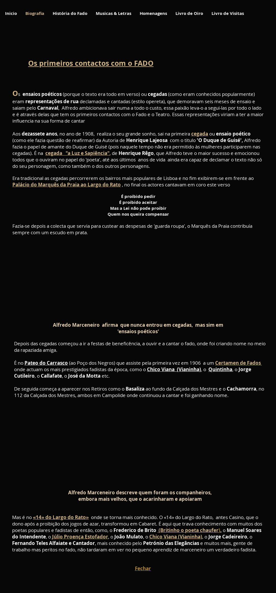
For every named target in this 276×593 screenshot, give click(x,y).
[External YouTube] (135, 279)
